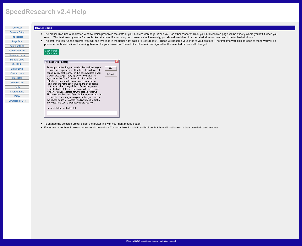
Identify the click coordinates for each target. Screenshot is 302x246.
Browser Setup (17, 32)
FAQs (17, 96)
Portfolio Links (17, 59)
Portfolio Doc (17, 82)
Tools (17, 87)
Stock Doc (17, 78)
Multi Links (17, 64)
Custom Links (17, 73)
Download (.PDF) (17, 101)
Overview (17, 27)
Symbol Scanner (17, 50)
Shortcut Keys (17, 91)
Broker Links (17, 69)
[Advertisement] (221, 12)
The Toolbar (17, 37)
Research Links (17, 55)
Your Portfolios (17, 46)
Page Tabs (17, 41)
